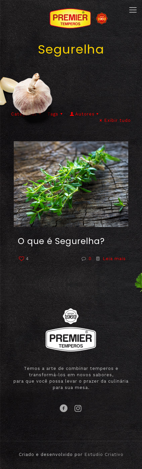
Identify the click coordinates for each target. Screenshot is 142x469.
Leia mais (114, 258)
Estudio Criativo (104, 454)
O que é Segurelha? (61, 241)
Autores (84, 113)
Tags (55, 113)
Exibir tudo (114, 120)
